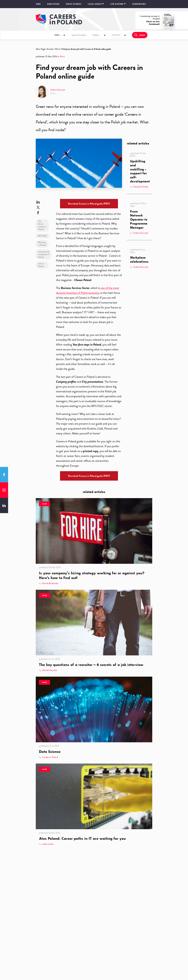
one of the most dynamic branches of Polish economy (87, 290)
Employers (53, 4)
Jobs (38, 4)
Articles (50, 49)
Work (57, 49)
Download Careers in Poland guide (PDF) (89, 204)
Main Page (40, 49)
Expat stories (73, 4)
